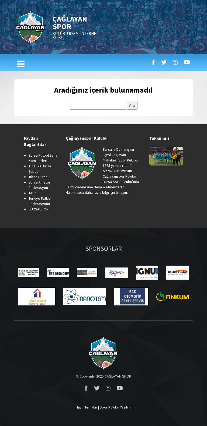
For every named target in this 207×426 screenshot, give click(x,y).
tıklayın (121, 192)
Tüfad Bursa (38, 176)
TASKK (34, 193)
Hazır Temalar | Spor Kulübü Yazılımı (104, 407)
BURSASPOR (39, 209)
